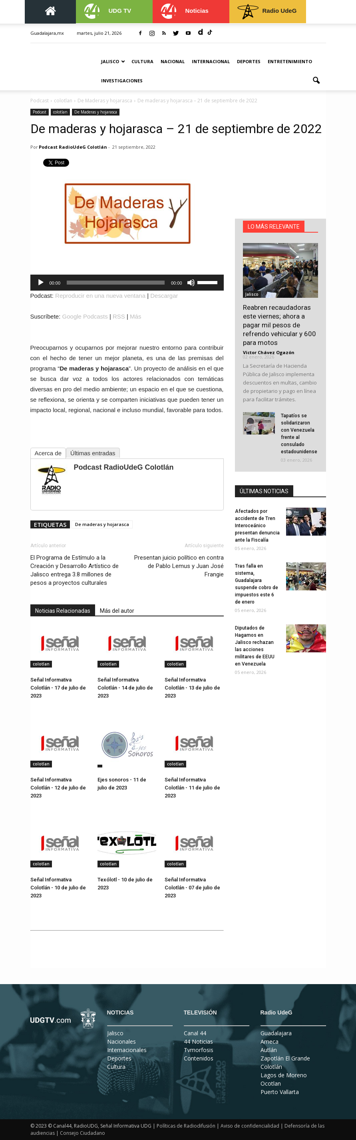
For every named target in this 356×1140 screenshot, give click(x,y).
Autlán (269, 1050)
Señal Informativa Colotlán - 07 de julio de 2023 (192, 888)
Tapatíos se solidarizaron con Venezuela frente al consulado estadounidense (299, 433)
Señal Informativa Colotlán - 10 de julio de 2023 (58, 888)
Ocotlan (271, 1083)
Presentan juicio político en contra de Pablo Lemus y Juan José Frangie (179, 566)
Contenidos (198, 1058)
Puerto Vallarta (280, 1092)
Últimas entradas (92, 453)
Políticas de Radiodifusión (186, 1125)
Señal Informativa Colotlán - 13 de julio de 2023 (192, 688)
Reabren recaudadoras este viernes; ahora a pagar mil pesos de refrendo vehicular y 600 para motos (279, 325)
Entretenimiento (290, 61)
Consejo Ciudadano (82, 1133)
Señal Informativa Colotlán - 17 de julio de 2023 (58, 688)
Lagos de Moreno (284, 1075)
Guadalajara (276, 1033)
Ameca (269, 1041)
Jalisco (113, 61)
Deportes (249, 61)
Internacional (211, 61)
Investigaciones (122, 81)
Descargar (164, 295)
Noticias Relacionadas (62, 611)
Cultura (142, 61)
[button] (316, 80)
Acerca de (48, 453)
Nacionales (121, 1041)
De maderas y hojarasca (102, 524)
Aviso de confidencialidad (250, 1125)
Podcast (39, 112)
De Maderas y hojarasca (95, 112)
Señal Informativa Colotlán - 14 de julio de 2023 (125, 688)
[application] (127, 283)
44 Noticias (198, 1041)
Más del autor (117, 611)
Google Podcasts (85, 316)
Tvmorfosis (198, 1050)
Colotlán (271, 1066)
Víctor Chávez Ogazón (268, 352)
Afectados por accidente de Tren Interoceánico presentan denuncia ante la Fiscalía (257, 525)
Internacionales (127, 1050)
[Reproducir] (41, 283)
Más (135, 316)
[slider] (116, 283)
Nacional (173, 61)
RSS (119, 316)
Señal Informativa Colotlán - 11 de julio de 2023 (192, 788)
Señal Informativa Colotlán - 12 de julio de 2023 (58, 788)
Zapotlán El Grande (285, 1058)
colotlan (60, 112)
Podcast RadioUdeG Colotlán (73, 147)
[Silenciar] (191, 283)
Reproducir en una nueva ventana (100, 295)
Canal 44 (195, 1033)
